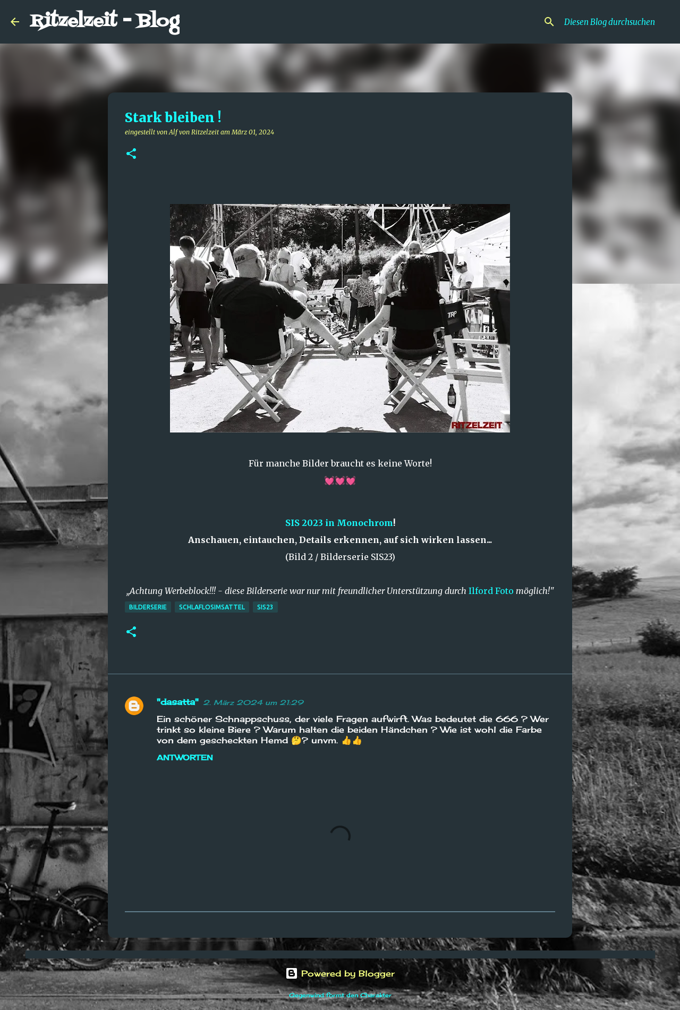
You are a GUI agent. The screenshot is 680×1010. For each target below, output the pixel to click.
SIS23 (265, 607)
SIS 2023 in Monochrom (339, 522)
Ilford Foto (491, 590)
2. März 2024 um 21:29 (253, 702)
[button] (131, 154)
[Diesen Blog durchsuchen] (616, 22)
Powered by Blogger (340, 973)
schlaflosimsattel (212, 607)
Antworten (185, 757)
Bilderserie (148, 607)
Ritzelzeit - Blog (105, 22)
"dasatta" (178, 702)
